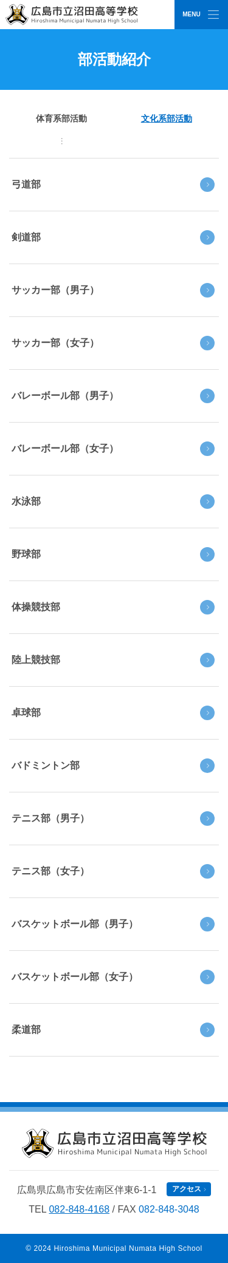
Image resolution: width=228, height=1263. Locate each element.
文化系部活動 (166, 118)
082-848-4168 (79, 1209)
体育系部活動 (61, 118)
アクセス (186, 1189)
